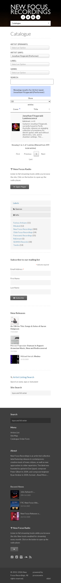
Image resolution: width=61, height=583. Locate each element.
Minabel (16, 226)
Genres (17, 209)
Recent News (17, 486)
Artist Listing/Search (23, 377)
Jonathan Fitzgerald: (33, 116)
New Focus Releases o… (30, 513)
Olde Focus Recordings (23, 232)
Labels (16, 203)
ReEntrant (17, 239)
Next (43, 154)
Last (30, 159)
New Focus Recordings (22, 229)
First (18, 154)
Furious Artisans (20, 223)
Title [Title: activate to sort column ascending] (36, 109)
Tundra (16, 245)
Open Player (19, 187)
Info (16, 215)
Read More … (42, 475)
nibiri (49, 578)
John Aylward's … (28, 492)
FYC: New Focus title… (30, 503)
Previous (27, 154)
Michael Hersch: (30, 356)
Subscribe (18, 298)
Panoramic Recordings (22, 235)
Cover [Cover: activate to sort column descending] (16, 109)
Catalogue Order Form (20, 439)
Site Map (14, 436)
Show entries (30, 101)
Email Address (17, 269)
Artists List (14, 432)
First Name (15, 278)
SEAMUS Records (20, 242)
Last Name (14, 288)
